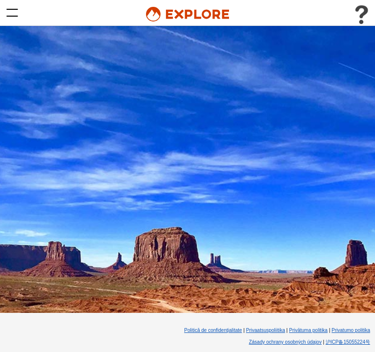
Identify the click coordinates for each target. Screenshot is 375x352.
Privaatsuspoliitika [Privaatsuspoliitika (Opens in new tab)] (265, 330)
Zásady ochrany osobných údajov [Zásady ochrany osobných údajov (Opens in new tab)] (285, 342)
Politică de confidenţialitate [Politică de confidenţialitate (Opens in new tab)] (213, 330)
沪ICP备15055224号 (348, 342)
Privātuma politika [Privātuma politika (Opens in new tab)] (308, 330)
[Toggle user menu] (361, 14)
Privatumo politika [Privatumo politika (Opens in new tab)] (351, 330)
